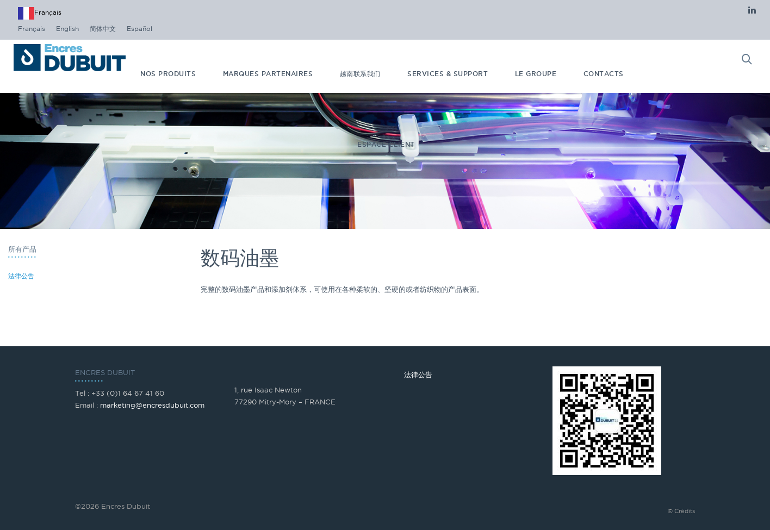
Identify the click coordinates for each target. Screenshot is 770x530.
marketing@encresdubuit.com (152, 405)
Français (39, 13)
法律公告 (21, 275)
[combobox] (40, 13)
